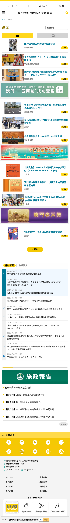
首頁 (3, 20)
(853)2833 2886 (12, 470)
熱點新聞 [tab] (9, 265)
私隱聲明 (43, 486)
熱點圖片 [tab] (23, 265)
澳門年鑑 (9, 486)
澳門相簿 (9, 491)
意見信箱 (43, 477)
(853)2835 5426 (30, 470)
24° (44, 6)
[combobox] (57, 28)
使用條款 (43, 491)
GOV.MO (9, 477)
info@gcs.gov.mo (13, 467)
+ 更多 (63, 424)
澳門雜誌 (9, 482)
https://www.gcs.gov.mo (15, 464)
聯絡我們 (43, 482)
